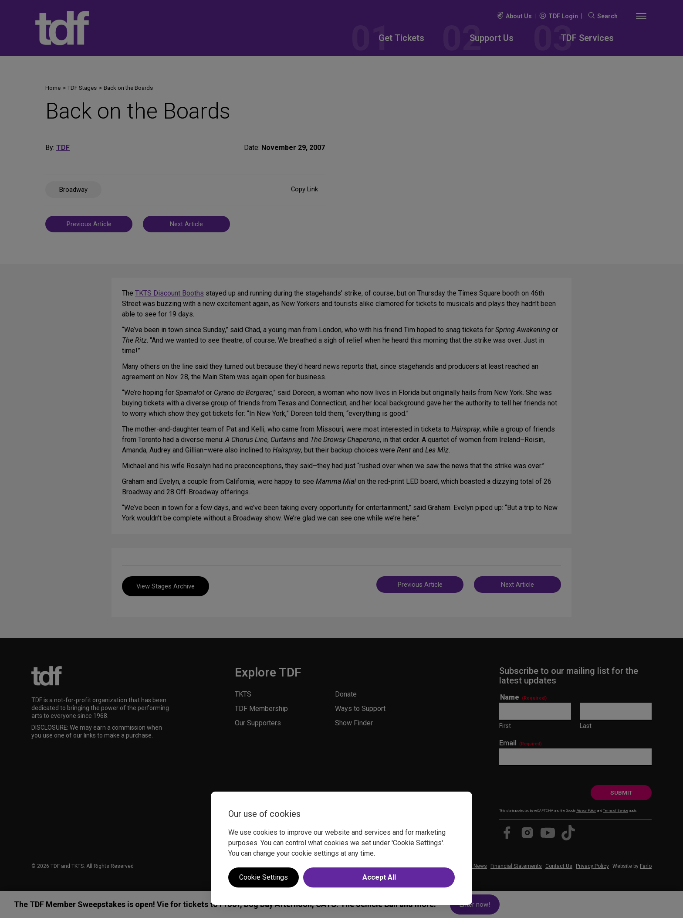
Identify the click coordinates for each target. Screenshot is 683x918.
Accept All (379, 877)
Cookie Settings (263, 877)
